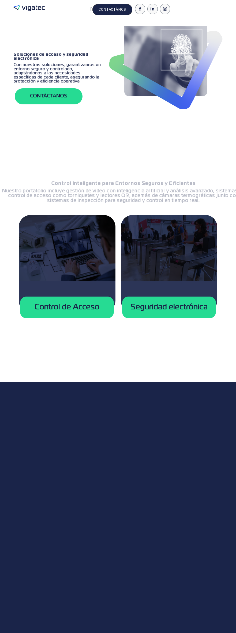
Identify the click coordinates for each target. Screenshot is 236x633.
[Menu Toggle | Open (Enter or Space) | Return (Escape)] (91, 9)
